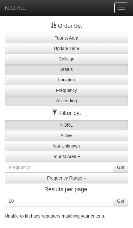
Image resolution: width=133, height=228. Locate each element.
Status (66, 69)
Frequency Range (66, 177)
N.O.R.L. (16, 8)
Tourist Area (66, 38)
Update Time (66, 48)
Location (66, 79)
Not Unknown (66, 146)
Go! (120, 167)
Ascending (66, 100)
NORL (66, 125)
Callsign (66, 58)
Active (66, 135)
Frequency (66, 90)
